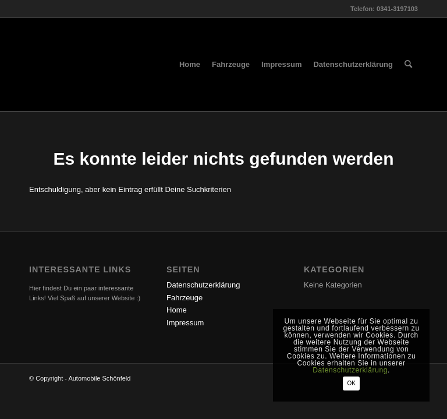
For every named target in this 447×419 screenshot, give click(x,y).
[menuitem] (189, 64)
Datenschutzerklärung (203, 284)
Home (176, 310)
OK (351, 383)
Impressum (185, 322)
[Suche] (408, 64)
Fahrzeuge (184, 297)
